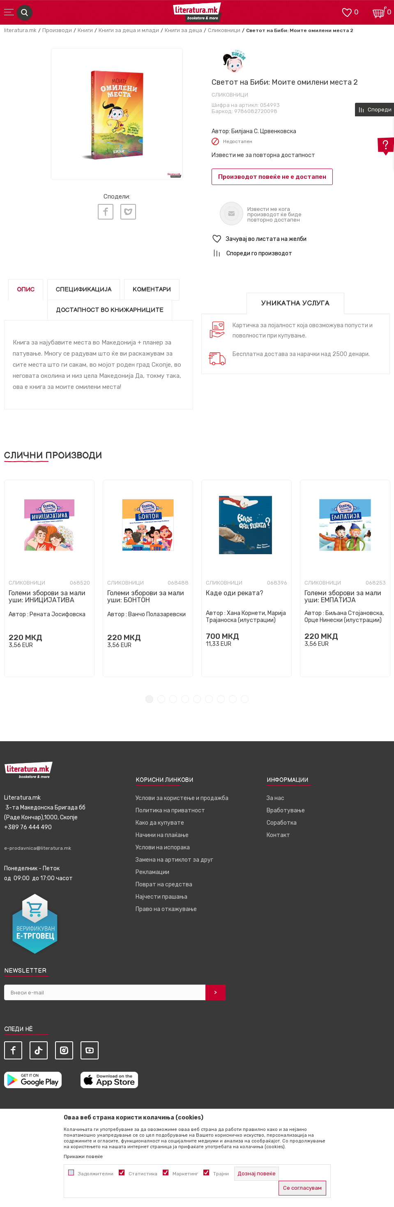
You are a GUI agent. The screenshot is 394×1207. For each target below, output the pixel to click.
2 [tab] (161, 699)
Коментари (152, 290)
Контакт (278, 835)
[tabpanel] (49, 578)
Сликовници (224, 30)
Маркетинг (185, 1173)
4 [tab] (185, 699)
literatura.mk (20, 30)
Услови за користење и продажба (182, 798)
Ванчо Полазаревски (157, 614)
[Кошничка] (379, 11)
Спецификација (83, 290)
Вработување (286, 810)
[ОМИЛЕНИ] (347, 11)
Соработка (282, 822)
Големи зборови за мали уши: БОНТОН (145, 597)
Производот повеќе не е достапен (272, 176)
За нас (275, 798)
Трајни (221, 1173)
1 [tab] (149, 699)
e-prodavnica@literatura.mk (37, 848)
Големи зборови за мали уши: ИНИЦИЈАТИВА (47, 597)
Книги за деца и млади (129, 30)
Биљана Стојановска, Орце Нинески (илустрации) (344, 617)
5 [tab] (197, 699)
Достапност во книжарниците (110, 310)
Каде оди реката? (234, 593)
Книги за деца (183, 30)
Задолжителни (95, 1173)
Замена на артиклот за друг (174, 859)
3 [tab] (173, 699)
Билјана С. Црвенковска (263, 131)
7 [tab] (221, 699)
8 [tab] (233, 699)
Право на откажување (166, 909)
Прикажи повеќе (83, 1156)
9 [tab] (245, 699)
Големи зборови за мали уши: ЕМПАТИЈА (342, 597)
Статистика (143, 1173)
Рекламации (152, 872)
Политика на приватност (170, 810)
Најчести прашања (161, 896)
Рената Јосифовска (57, 614)
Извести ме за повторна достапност (263, 155)
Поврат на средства (164, 884)
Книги (85, 30)
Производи (57, 30)
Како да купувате (160, 822)
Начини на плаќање (162, 835)
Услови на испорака (163, 847)
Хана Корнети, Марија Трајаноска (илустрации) (246, 617)
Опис (26, 290)
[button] (301, 239)
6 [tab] (209, 699)
